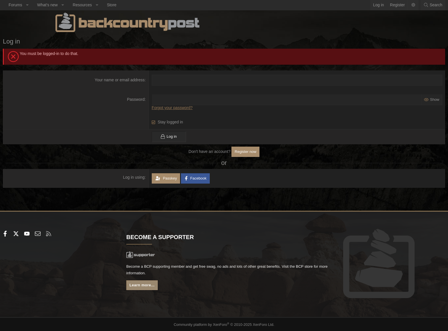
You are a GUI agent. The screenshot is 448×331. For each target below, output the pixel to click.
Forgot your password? (189, 107)
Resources (135, 5)
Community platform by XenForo (224, 324)
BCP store (205, 274)
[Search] (380, 5)
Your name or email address (138, 80)
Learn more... (169, 286)
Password (153, 99)
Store (164, 5)
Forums (68, 5)
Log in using (152, 177)
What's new (100, 5)
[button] (79, 5)
